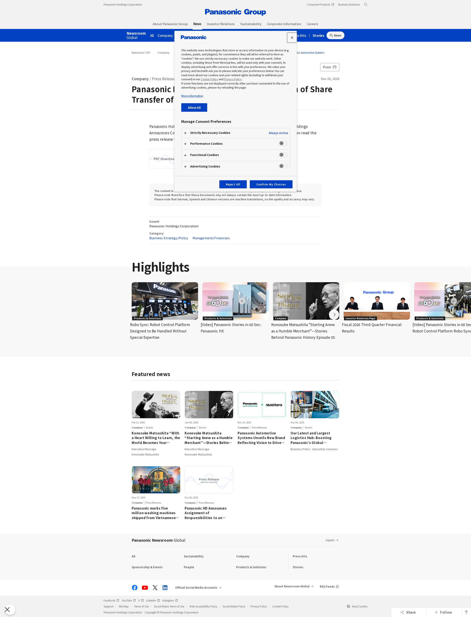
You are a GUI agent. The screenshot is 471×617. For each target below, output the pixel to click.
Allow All (194, 107)
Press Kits (298, 35)
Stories (318, 35)
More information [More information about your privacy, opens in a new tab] (192, 96)
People (189, 567)
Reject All (233, 184)
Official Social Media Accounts (196, 587)
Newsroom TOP (141, 52)
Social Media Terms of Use (169, 606)
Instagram (170, 600)
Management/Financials (211, 238)
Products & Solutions (251, 567)
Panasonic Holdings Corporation (123, 4)
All (152, 35)
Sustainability (194, 556)
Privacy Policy (259, 606)
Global (136, 35)
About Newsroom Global (292, 586)
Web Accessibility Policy (203, 606)
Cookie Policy (280, 606)
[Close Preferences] (10, 609)
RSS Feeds (327, 586)
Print (330, 67)
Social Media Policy (234, 606)
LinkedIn (153, 600)
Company (165, 35)
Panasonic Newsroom (158, 540)
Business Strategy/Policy (168, 238)
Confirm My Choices (271, 184)
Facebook (111, 600)
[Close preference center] (292, 37)
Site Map (124, 606)
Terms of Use (141, 606)
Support (108, 606)
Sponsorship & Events (147, 567)
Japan (329, 540)
